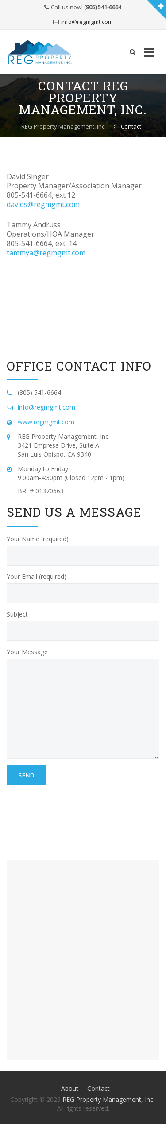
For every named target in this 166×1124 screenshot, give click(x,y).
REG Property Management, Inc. (108, 1099)
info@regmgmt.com (87, 22)
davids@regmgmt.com (43, 204)
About (69, 1088)
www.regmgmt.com (46, 422)
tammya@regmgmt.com (46, 253)
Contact (98, 1088)
